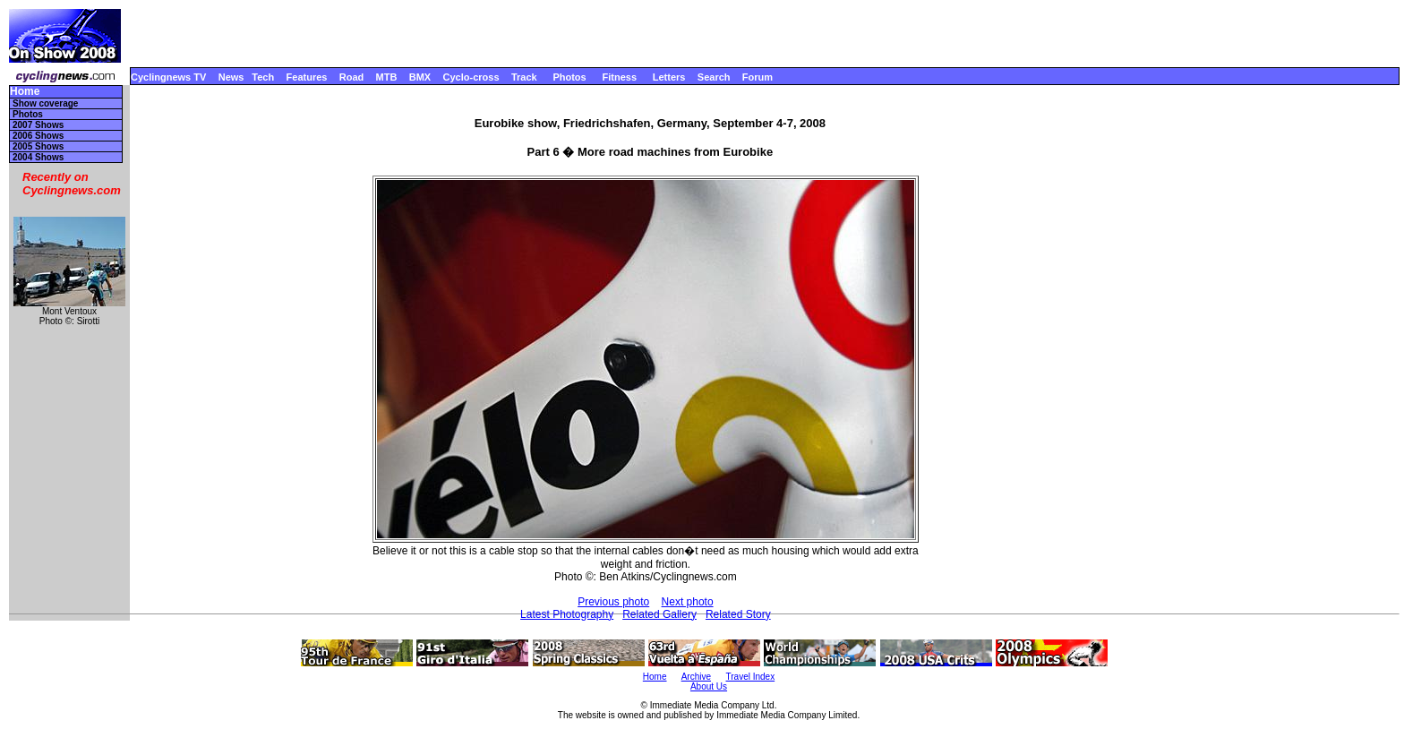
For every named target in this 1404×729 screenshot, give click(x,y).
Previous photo (613, 602)
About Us (708, 686)
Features (307, 77)
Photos (569, 77)
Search (714, 77)
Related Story (738, 614)
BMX (420, 77)
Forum (757, 77)
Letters (669, 77)
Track (524, 77)
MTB (387, 77)
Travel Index (750, 677)
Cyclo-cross (471, 77)
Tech (263, 77)
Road (351, 77)
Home (24, 92)
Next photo (688, 602)
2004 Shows (38, 157)
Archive (696, 677)
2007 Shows (38, 125)
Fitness (619, 77)
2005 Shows (38, 146)
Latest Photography (566, 614)
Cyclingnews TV (168, 77)
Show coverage (45, 103)
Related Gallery (659, 614)
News (231, 77)
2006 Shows (38, 136)
